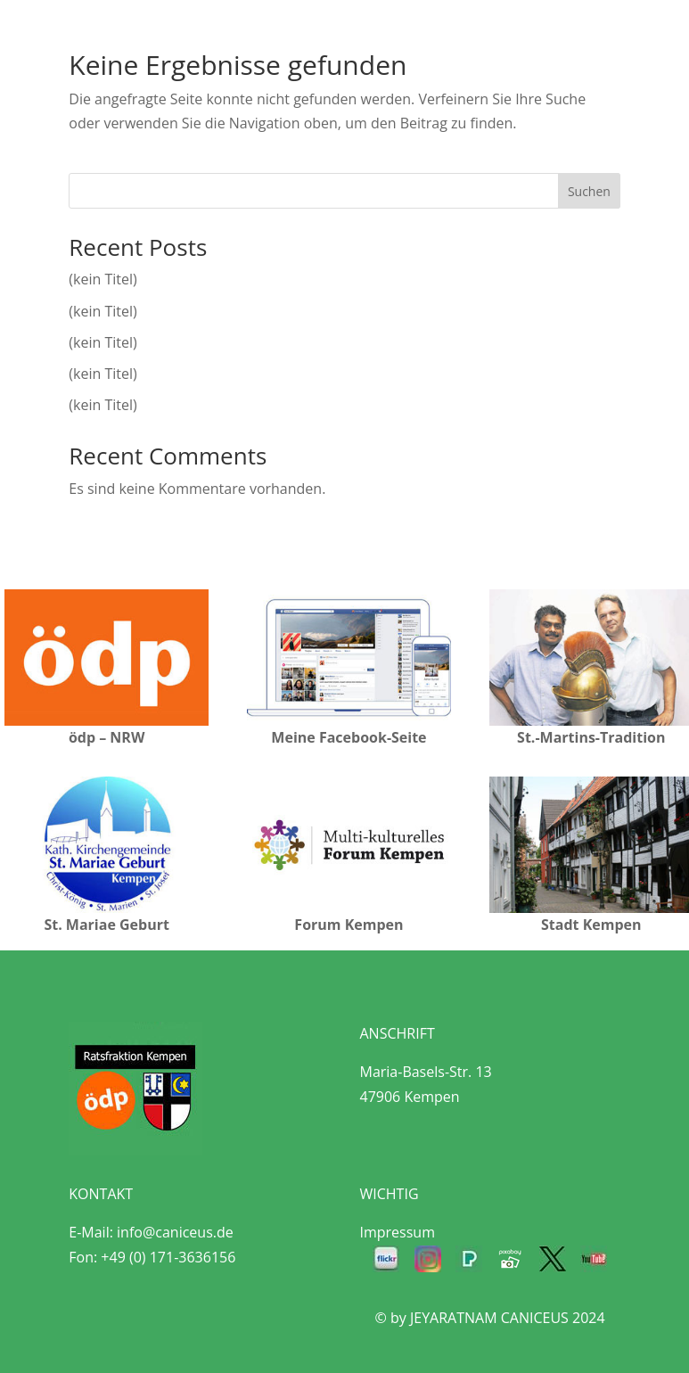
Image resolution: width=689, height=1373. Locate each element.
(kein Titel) (102, 279)
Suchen (589, 191)
